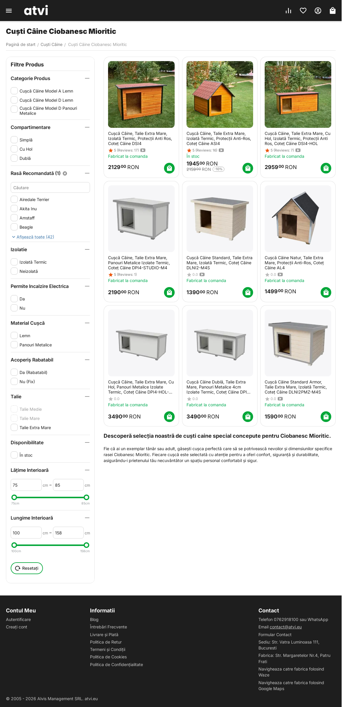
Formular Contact (275, 634)
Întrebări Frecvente (108, 626)
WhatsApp (318, 619)
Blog (94, 619)
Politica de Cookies (108, 656)
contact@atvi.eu (286, 626)
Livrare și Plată (104, 634)
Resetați (26, 568)
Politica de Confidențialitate (116, 664)
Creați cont (16, 626)
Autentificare (18, 619)
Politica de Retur (106, 641)
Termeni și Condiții (107, 649)
